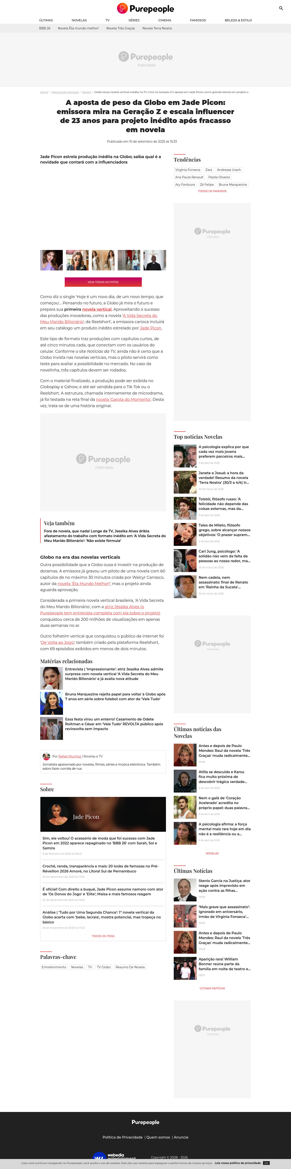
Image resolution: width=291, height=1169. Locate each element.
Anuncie (181, 1137)
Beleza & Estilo (238, 20)
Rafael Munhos (69, 756)
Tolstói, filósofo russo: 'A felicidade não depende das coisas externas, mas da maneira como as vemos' (223, 506)
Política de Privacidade (123, 1137)
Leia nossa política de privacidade (238, 1163)
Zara (208, 170)
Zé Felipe (207, 185)
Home (44, 92)
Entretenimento (54, 967)
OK (266, 1163)
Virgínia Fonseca (187, 170)
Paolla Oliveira (219, 177)
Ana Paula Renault (189, 177)
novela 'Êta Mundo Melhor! (83, 583)
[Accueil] (145, 8)
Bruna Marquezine (233, 185)
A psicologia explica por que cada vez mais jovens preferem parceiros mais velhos (224, 454)
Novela (86, 92)
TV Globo (104, 967)
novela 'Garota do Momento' (123, 399)
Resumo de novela (130, 967)
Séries (134, 20)
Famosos (198, 20)
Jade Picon (150, 328)
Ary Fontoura (185, 185)
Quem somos (158, 1137)
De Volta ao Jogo (57, 642)
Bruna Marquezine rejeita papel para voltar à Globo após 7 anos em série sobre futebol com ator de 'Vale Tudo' (115, 696)
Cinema (165, 20)
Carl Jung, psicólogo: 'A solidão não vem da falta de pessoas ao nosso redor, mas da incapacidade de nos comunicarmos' (224, 561)
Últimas (46, 20)
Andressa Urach (229, 170)
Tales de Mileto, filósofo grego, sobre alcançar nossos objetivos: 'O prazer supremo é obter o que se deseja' (224, 532)
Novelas (79, 20)
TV (108, 20)
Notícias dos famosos (65, 92)
